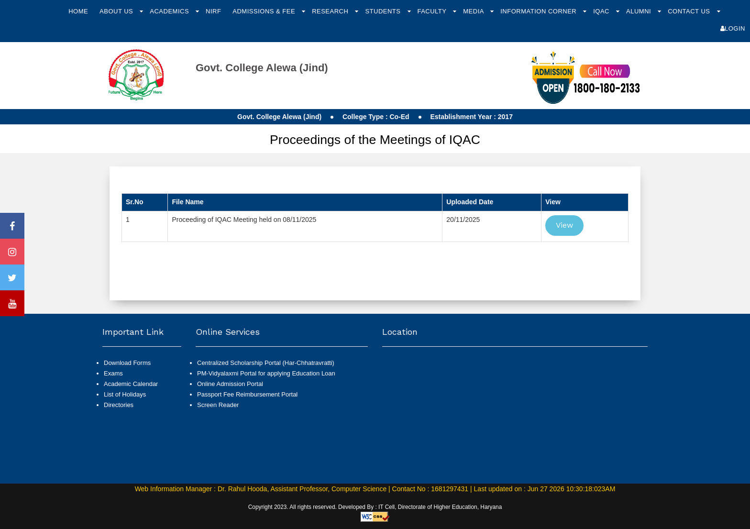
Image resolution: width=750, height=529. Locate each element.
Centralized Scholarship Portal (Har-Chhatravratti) (265, 362)
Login (732, 28)
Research (331, 11)
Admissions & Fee (264, 11)
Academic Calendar (131, 383)
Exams (113, 373)
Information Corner (539, 11)
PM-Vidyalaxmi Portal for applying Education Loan (266, 373)
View (564, 225)
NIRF (213, 11)
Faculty (432, 11)
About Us (117, 11)
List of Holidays (125, 394)
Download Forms (127, 362)
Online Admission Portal (230, 383)
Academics (170, 11)
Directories (118, 404)
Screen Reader (218, 404)
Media (474, 11)
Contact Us (690, 11)
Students (383, 11)
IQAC (602, 11)
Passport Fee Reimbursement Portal (247, 394)
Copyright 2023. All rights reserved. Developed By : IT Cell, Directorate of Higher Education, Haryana (375, 507)
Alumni (639, 11)
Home (78, 11)
